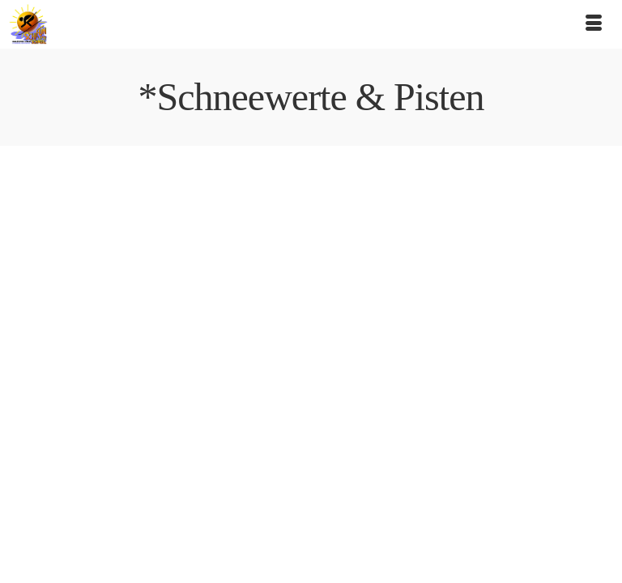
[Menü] (593, 24)
